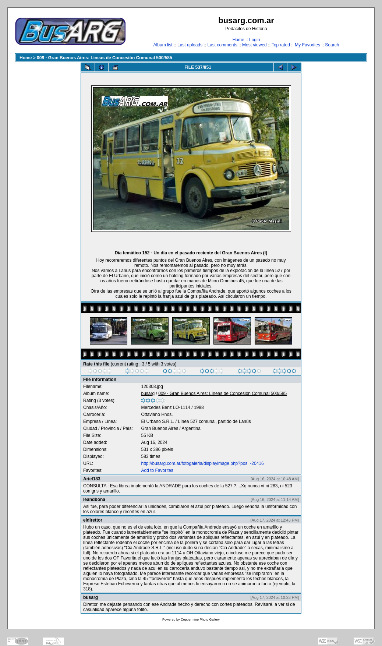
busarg (148, 393)
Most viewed (254, 44)
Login (254, 39)
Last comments (222, 44)
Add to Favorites (157, 470)
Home (238, 39)
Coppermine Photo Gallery (200, 619)
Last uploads (189, 44)
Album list (163, 44)
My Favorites (307, 44)
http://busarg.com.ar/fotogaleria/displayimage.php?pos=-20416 (202, 463)
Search (332, 44)
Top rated (281, 44)
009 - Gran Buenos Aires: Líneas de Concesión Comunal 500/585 (104, 57)
